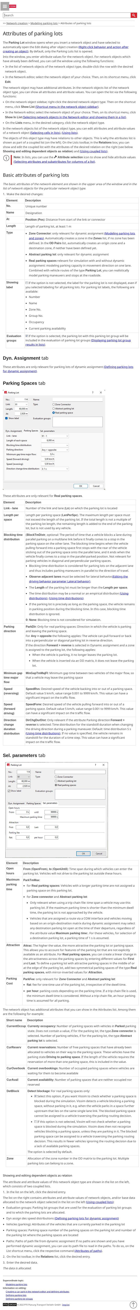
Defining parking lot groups (19, 1298)
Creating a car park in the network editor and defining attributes (37, 1291)
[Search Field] (70, 15)
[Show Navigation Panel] (5, 6)
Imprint (65, 1304)
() (66, 107)
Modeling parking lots (44, 23)
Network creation (17, 23)
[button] (134, 15)
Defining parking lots (16, 1295)
